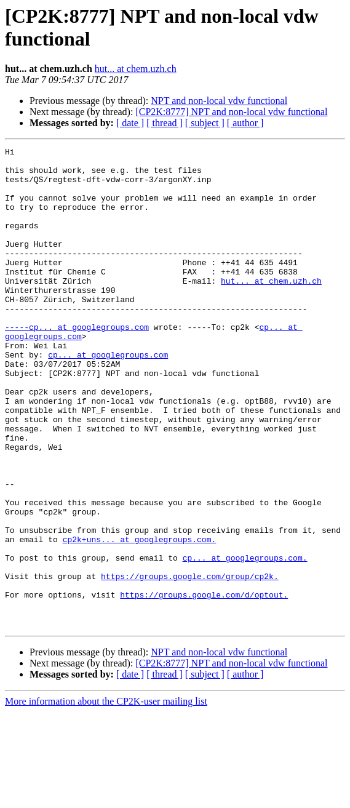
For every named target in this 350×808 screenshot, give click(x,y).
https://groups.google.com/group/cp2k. (190, 662)
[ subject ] (205, 123)
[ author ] (245, 123)
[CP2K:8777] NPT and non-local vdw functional (231, 111)
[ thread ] (164, 123)
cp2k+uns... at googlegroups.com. (140, 618)
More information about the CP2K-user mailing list (106, 797)
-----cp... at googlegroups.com (77, 363)
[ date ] (130, 123)
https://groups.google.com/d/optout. (204, 684)
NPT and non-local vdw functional (219, 100)
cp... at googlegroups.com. (245, 640)
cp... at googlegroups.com (108, 396)
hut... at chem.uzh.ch (136, 68)
